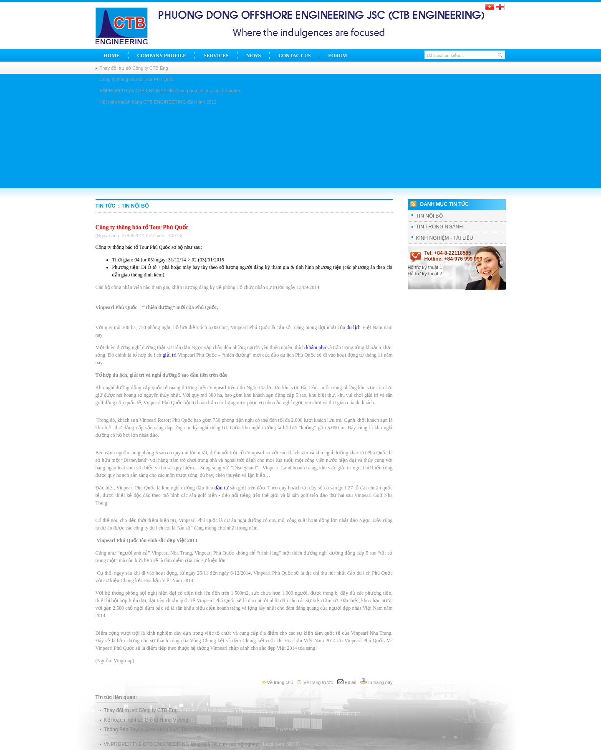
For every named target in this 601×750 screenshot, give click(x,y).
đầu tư (222, 488)
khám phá (316, 347)
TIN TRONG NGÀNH (439, 227)
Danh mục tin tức (444, 204)
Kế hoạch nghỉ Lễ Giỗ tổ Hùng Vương (147, 720)
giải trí (169, 355)
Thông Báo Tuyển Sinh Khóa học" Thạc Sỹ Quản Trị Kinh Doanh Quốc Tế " (189, 729)
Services (216, 55)
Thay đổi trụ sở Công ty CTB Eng (134, 68)
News (253, 55)
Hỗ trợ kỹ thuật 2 (425, 273)
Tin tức (106, 206)
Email (346, 682)
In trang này (376, 682)
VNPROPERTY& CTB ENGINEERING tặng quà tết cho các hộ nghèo (182, 744)
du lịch (353, 327)
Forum (337, 55)
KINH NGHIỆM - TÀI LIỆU (444, 238)
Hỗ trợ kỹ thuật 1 (425, 267)
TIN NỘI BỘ (133, 206)
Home (112, 55)
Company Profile (162, 55)
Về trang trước (315, 682)
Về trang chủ (277, 682)
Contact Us (294, 55)
